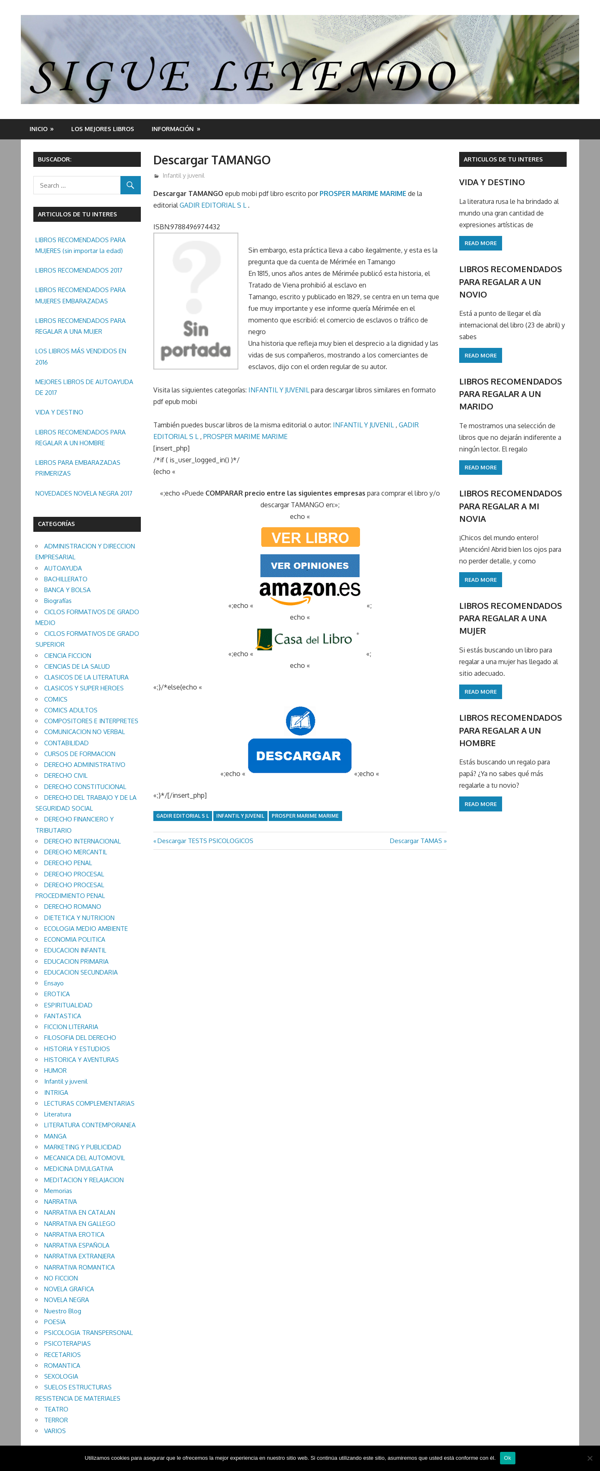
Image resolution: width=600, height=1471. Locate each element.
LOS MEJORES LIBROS (102, 128)
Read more (481, 243)
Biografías (58, 601)
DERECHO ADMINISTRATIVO (84, 765)
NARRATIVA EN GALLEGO (79, 1224)
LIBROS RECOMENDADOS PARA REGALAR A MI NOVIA (510, 506)
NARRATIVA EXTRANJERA (79, 1256)
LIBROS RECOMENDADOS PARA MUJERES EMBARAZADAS (80, 295)
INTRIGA (56, 1092)
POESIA (55, 1322)
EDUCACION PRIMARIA (76, 961)
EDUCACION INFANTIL (75, 950)
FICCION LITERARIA (71, 1027)
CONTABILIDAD (66, 743)
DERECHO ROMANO (72, 906)
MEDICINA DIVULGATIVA (78, 1169)
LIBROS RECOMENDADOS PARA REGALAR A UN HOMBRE (80, 437)
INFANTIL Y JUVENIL (278, 390)
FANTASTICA (62, 1016)
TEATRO (56, 1409)
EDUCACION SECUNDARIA (81, 972)
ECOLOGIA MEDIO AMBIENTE (86, 929)
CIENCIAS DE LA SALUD (77, 666)
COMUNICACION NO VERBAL (84, 732)
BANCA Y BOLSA (67, 590)
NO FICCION (61, 1278)
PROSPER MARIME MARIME (363, 193)
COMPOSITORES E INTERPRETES (91, 721)
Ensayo (54, 983)
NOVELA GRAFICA (69, 1289)
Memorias (58, 1191)
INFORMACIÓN (173, 128)
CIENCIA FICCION (67, 656)
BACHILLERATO (66, 579)
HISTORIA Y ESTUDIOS (77, 1049)
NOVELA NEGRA (66, 1300)
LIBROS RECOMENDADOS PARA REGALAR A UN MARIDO (510, 394)
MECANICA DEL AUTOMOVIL (84, 1158)
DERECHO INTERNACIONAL (82, 841)
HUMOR (55, 1070)
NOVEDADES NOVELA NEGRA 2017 (83, 493)
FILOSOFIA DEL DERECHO (80, 1038)
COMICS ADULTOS (71, 710)
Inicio (39, 128)
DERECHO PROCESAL (74, 874)
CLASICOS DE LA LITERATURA (86, 677)
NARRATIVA (60, 1202)
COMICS (56, 699)
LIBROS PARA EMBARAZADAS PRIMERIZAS (77, 468)
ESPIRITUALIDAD (68, 1005)
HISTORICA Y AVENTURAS (81, 1060)
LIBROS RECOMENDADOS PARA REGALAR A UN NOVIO (510, 281)
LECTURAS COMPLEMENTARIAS (89, 1103)
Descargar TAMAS (416, 841)
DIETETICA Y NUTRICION (79, 918)
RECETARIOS (62, 1355)
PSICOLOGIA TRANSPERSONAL (88, 1333)
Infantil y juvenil (184, 175)
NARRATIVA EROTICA (74, 1234)
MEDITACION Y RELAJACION (84, 1180)
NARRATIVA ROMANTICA (79, 1267)
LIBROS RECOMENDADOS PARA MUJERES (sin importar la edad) (80, 245)
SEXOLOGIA (61, 1376)
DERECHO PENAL (68, 863)
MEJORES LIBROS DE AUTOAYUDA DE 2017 (84, 387)
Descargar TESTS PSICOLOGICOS (205, 841)
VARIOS (55, 1431)
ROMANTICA (62, 1365)
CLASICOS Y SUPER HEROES (84, 688)
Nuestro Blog (62, 1311)
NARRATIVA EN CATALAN (79, 1212)
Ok (507, 1458)
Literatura (57, 1114)
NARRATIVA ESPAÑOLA (77, 1245)
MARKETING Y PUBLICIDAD (82, 1147)
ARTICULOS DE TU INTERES (503, 159)
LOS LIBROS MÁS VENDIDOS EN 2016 (80, 356)
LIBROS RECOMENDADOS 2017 (78, 270)
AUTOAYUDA (63, 568)
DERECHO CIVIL (66, 775)
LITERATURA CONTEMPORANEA (90, 1125)
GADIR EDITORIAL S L (214, 205)
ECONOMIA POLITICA (74, 939)
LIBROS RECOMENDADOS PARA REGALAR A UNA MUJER (80, 326)
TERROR (56, 1420)
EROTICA (57, 994)
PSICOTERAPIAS (67, 1343)
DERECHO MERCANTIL (75, 852)
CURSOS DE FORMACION (79, 754)
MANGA (55, 1136)
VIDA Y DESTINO (59, 412)
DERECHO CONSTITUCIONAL (85, 787)
